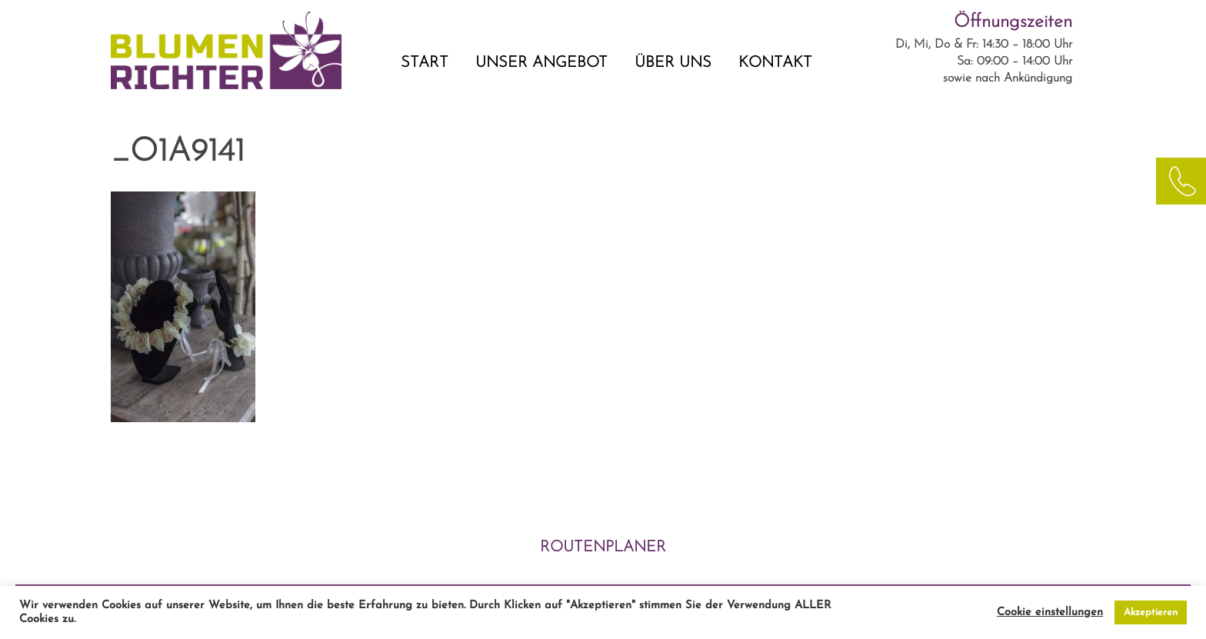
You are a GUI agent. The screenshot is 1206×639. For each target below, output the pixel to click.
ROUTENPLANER (603, 547)
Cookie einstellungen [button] (1050, 612)
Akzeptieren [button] (1151, 612)
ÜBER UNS (673, 63)
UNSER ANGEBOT (541, 63)
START (424, 63)
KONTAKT (775, 63)
